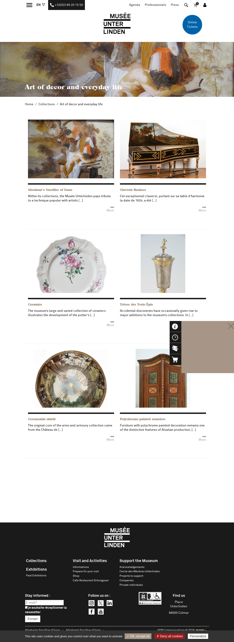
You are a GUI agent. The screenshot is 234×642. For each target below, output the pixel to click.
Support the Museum (139, 561)
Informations (81, 567)
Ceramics (35, 304)
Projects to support (131, 576)
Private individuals (131, 585)
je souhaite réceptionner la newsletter (46, 610)
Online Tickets (192, 24)
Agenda (134, 4)
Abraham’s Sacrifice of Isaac (50, 190)
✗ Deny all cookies (170, 636)
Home (29, 104)
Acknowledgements (132, 567)
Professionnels (155, 4)
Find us (179, 596)
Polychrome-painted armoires (142, 419)
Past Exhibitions (36, 575)
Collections (47, 104)
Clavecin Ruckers (133, 190)
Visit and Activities (90, 561)
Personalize (198, 636)
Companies (127, 580)
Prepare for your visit (86, 571)
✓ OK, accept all (138, 636)
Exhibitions (36, 569)
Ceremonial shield (41, 419)
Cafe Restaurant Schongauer (91, 580)
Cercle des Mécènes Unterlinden (140, 571)
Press (175, 4)
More (110, 210)
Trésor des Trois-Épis (136, 304)
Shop (76, 576)
